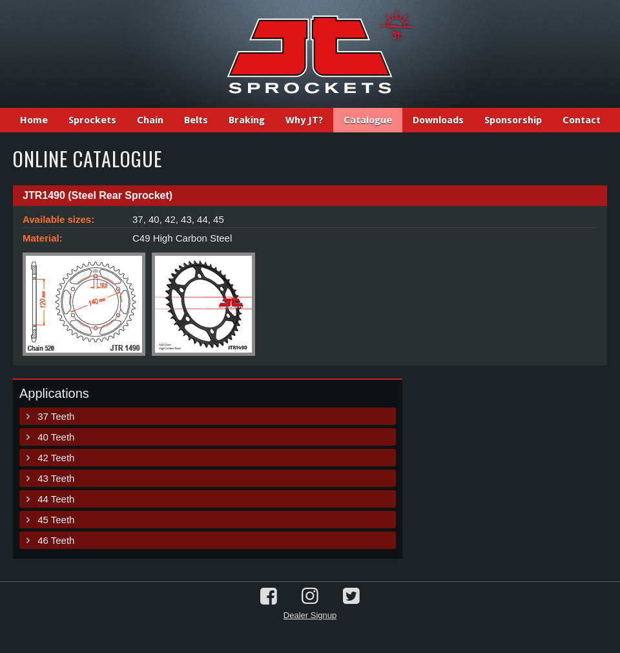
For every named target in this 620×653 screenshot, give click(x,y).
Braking (247, 120)
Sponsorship (513, 120)
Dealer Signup (310, 615)
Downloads (438, 120)
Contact (582, 120)
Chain (150, 120)
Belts (196, 120)
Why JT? (304, 120)
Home (34, 120)
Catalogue (368, 120)
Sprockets (92, 120)
